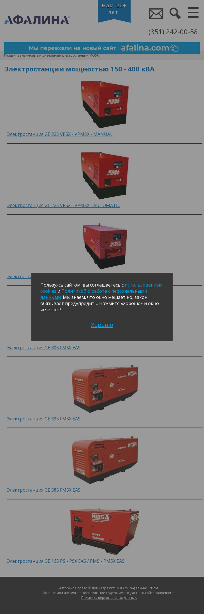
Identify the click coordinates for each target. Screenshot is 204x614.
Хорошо (102, 325)
